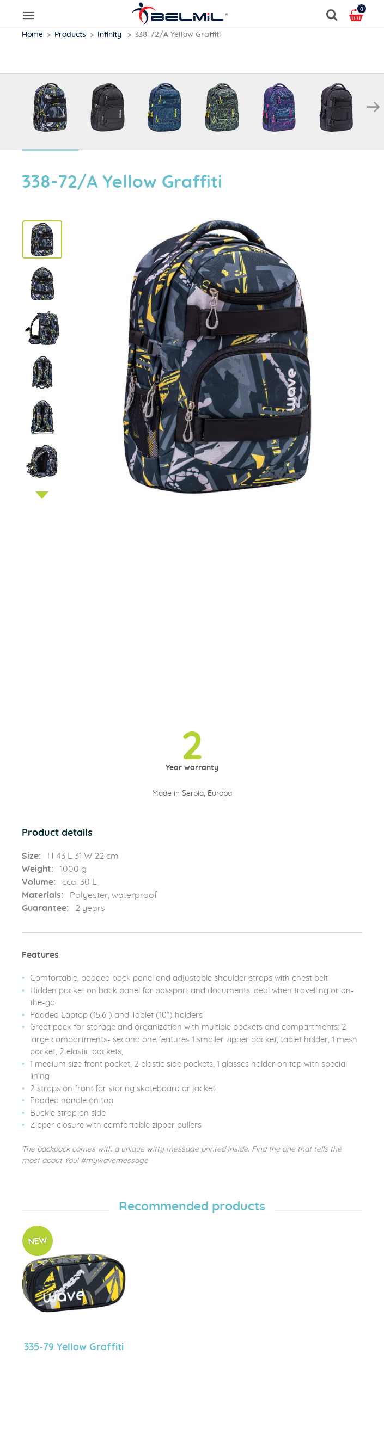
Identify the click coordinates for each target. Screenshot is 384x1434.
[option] (50, 112)
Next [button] (373, 107)
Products (70, 35)
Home (32, 35)
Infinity (110, 35)
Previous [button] (11, 107)
